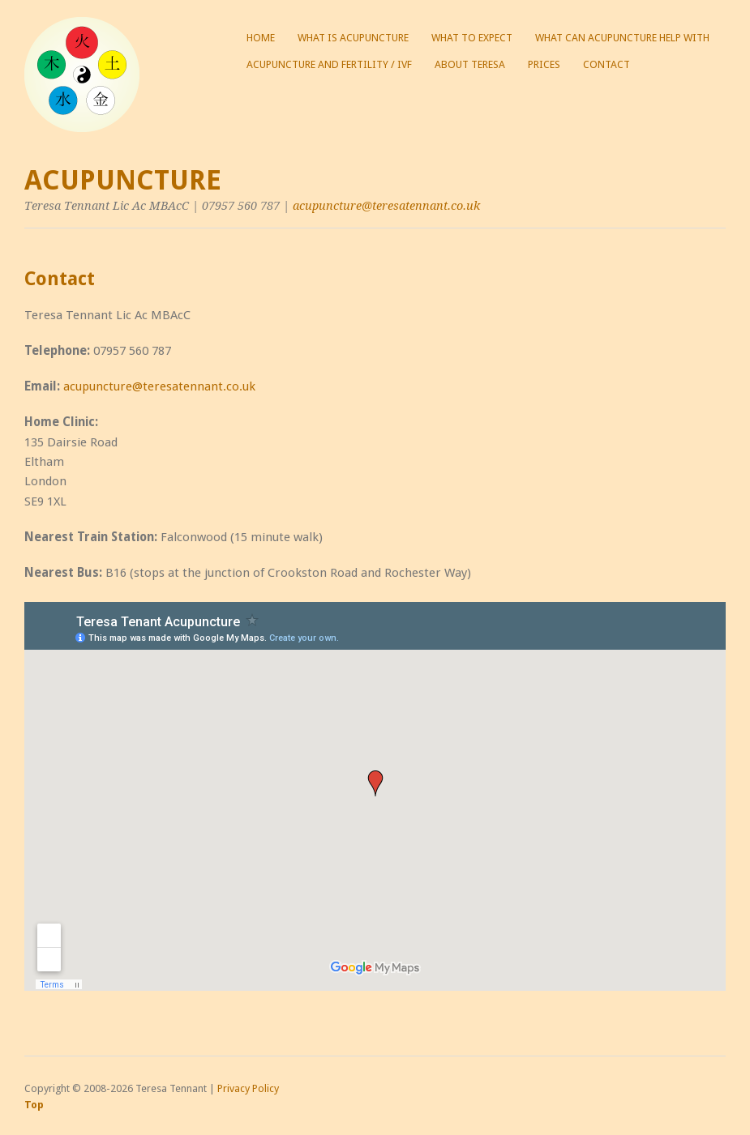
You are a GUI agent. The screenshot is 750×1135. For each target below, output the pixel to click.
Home (260, 38)
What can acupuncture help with (622, 38)
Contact (606, 64)
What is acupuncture (353, 38)
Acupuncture (122, 180)
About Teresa (470, 64)
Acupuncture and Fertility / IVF (329, 64)
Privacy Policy (248, 1088)
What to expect (471, 38)
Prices (544, 64)
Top (34, 1105)
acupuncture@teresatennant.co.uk (386, 205)
